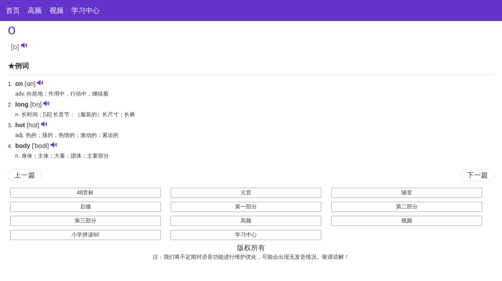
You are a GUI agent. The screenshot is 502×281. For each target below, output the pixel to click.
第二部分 (407, 206)
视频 (57, 10)
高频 (35, 10)
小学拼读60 (85, 234)
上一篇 (24, 175)
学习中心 (85, 10)
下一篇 (477, 175)
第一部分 (246, 206)
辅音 (406, 192)
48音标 (85, 192)
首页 (13, 10)
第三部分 (85, 220)
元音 (245, 192)
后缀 (85, 206)
